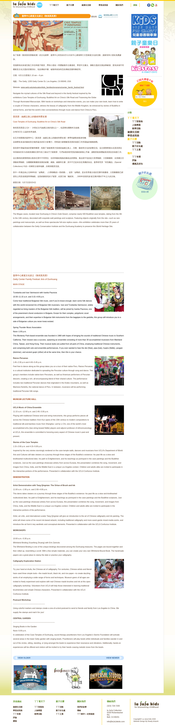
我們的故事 (82, 707)
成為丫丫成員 (145, 85)
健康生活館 (86, 5)
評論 (134, 160)
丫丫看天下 (54, 5)
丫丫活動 (136, 142)
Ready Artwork (153, 721)
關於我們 (119, 5)
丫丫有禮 (136, 157)
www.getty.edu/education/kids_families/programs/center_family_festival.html (52, 87)
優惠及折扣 (137, 164)
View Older (24, 658)
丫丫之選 (136, 150)
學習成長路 (103, 5)
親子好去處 (137, 146)
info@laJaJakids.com (116, 722)
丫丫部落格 (137, 121)
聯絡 (79, 710)
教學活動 (136, 128)
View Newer (112, 658)
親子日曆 (70, 5)
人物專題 (136, 125)
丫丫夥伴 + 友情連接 (85, 714)
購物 (15, 721)
